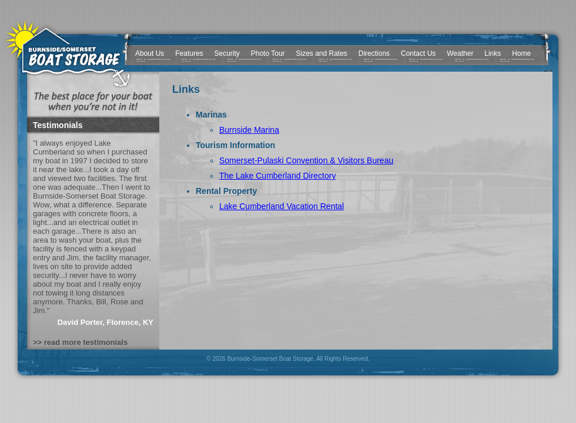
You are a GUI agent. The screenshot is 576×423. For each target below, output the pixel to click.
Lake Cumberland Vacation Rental (281, 206)
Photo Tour (268, 53)
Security (227, 53)
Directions (374, 53)
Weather (460, 53)
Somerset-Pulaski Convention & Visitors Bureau (306, 160)
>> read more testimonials (80, 342)
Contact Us (418, 53)
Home (521, 53)
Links (492, 53)
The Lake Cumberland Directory (277, 175)
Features (189, 53)
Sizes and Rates (321, 53)
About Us (149, 53)
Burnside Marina (249, 130)
